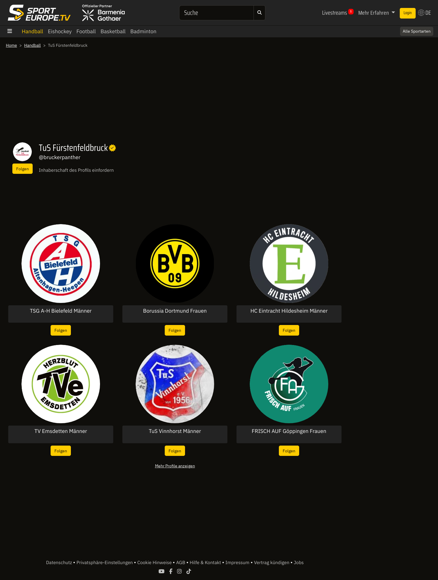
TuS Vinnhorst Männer (175, 431)
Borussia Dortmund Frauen (175, 311)
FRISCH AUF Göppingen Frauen (289, 431)
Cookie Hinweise (155, 563)
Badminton (143, 31)
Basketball (113, 31)
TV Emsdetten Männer (60, 431)
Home (11, 45)
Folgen (22, 168)
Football (86, 31)
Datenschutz (59, 563)
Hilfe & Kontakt (206, 563)
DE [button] (424, 12)
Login (408, 13)
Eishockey (60, 31)
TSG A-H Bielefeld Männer (61, 311)
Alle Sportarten (417, 31)
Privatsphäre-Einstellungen (105, 563)
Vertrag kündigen (272, 563)
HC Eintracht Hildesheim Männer (289, 311)
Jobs (299, 563)
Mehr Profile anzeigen (175, 466)
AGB (181, 563)
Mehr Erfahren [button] (374, 12)
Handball (32, 31)
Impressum (237, 563)
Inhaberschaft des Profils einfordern (76, 170)
